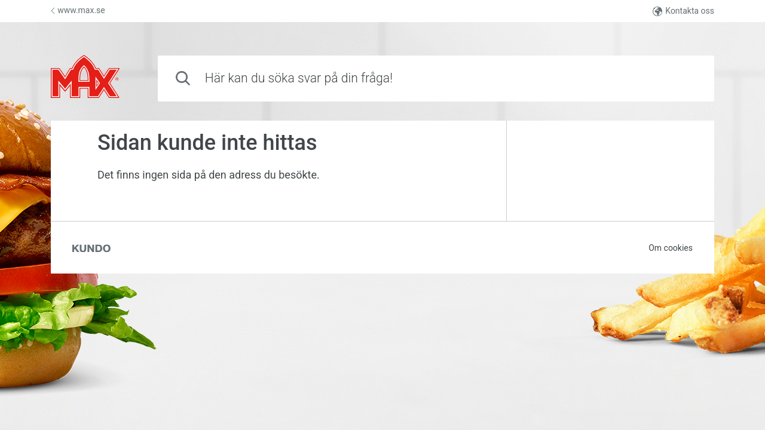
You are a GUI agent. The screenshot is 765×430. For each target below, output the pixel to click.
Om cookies (670, 248)
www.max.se (78, 10)
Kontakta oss (683, 11)
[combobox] (436, 79)
